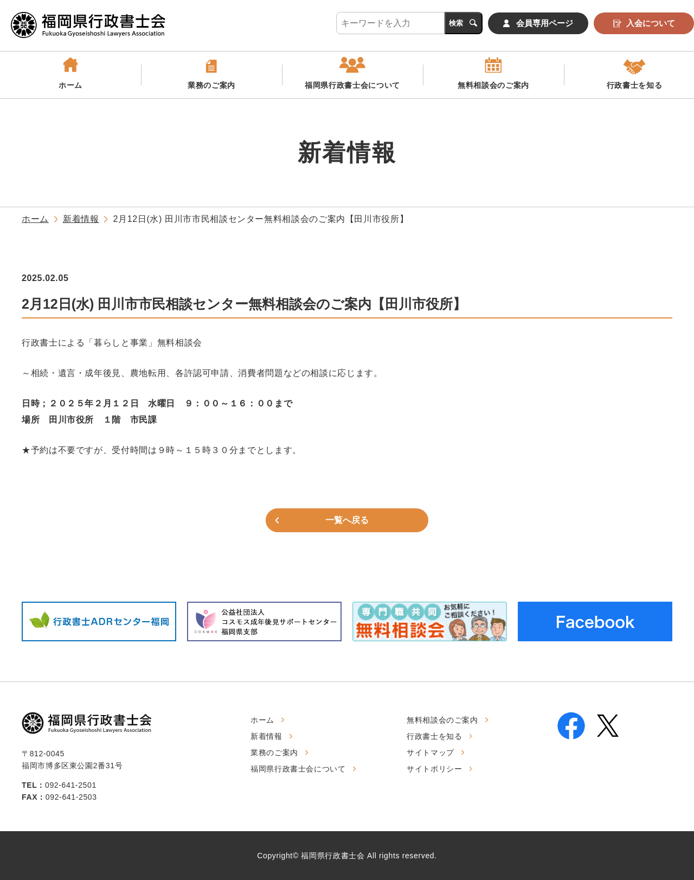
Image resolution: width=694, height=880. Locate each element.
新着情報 (81, 219)
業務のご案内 (211, 85)
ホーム (70, 85)
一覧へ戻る (347, 520)
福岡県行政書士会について (352, 85)
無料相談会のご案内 (493, 85)
